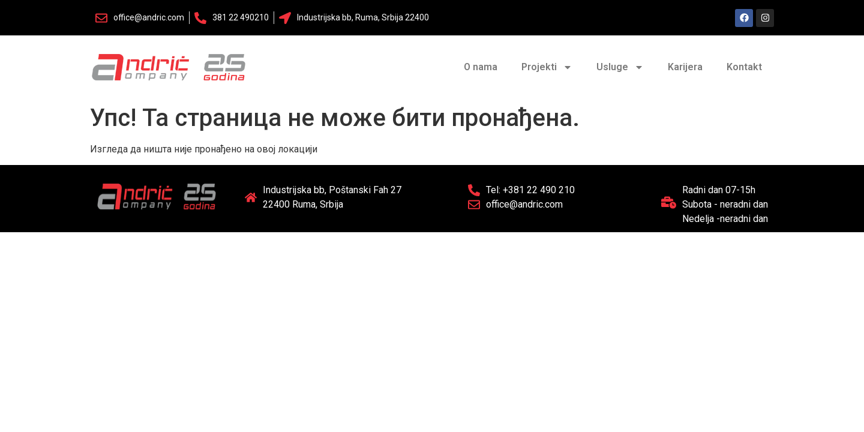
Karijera (685, 67)
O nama (480, 67)
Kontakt (744, 67)
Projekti (546, 67)
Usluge (620, 67)
